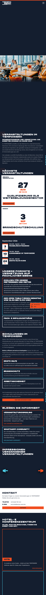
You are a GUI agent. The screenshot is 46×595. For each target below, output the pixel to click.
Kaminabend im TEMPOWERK (22, 253)
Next (40, 470)
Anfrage (23, 507)
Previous (5, 470)
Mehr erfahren (8, 203)
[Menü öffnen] (43, 3)
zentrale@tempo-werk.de (18, 504)
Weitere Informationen (23, 399)
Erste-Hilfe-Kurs (17, 260)
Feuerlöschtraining (19, 246)
